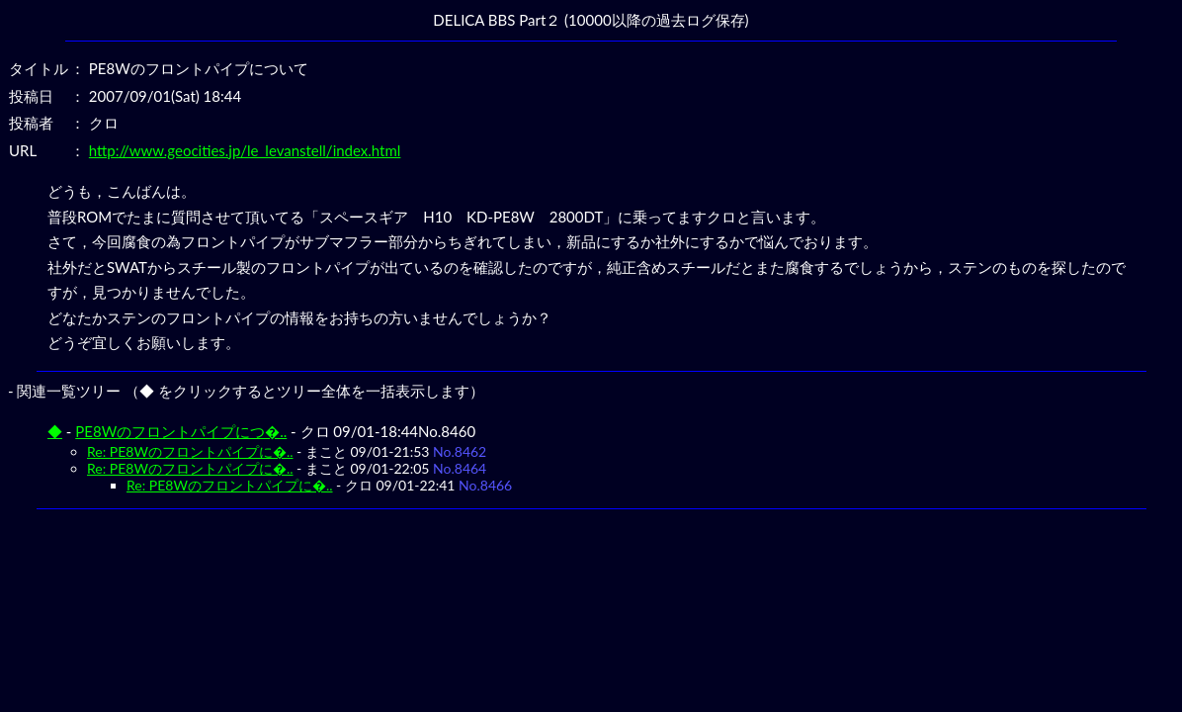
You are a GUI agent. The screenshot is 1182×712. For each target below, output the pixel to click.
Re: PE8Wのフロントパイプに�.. (190, 451)
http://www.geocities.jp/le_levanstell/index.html (245, 150)
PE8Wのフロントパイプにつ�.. (181, 431)
